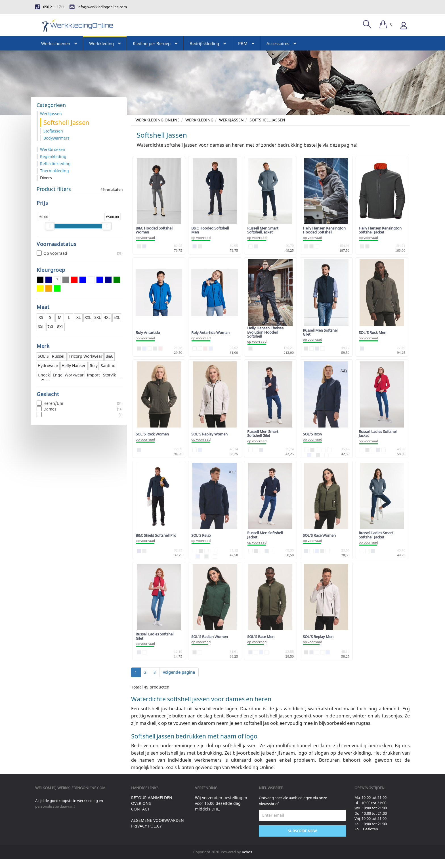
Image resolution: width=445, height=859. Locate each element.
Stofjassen (53, 131)
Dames (80, 409)
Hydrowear (48, 365)
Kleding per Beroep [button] (155, 43)
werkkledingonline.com (81, 787)
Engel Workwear (68, 375)
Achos (247, 851)
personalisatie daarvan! (55, 806)
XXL (88, 317)
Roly (94, 365)
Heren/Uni (80, 403)
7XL (50, 326)
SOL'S (43, 356)
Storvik (109, 375)
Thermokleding (54, 170)
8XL (60, 326)
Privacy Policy (146, 826)
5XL (117, 317)
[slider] (49, 226)
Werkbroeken (52, 149)
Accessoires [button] (281, 43)
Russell (59, 356)
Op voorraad (80, 253)
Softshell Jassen (267, 120)
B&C (110, 356)
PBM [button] (246, 43)
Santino (108, 365)
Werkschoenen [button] (59, 43)
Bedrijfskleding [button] (208, 43)
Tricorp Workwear (85, 356)
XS (41, 317)
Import (93, 375)
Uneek (44, 375)
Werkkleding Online (157, 120)
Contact (140, 809)
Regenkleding (53, 156)
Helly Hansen (74, 365)
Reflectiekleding (55, 163)
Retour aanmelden (151, 797)
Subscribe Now (302, 830)
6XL (41, 326)
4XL (107, 317)
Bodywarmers (56, 138)
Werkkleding (199, 120)
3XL (97, 317)
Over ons (141, 803)
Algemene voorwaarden (157, 820)
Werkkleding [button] (105, 43)
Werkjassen (231, 120)
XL (78, 317)
